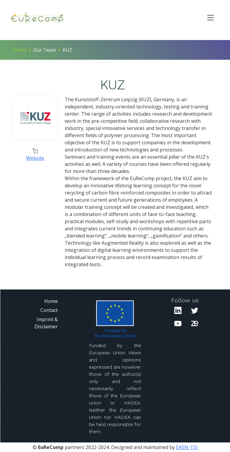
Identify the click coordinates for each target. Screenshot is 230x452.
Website (35, 158)
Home (20, 50)
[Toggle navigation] (210, 17)
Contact (49, 310)
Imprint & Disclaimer (46, 323)
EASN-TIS (187, 447)
